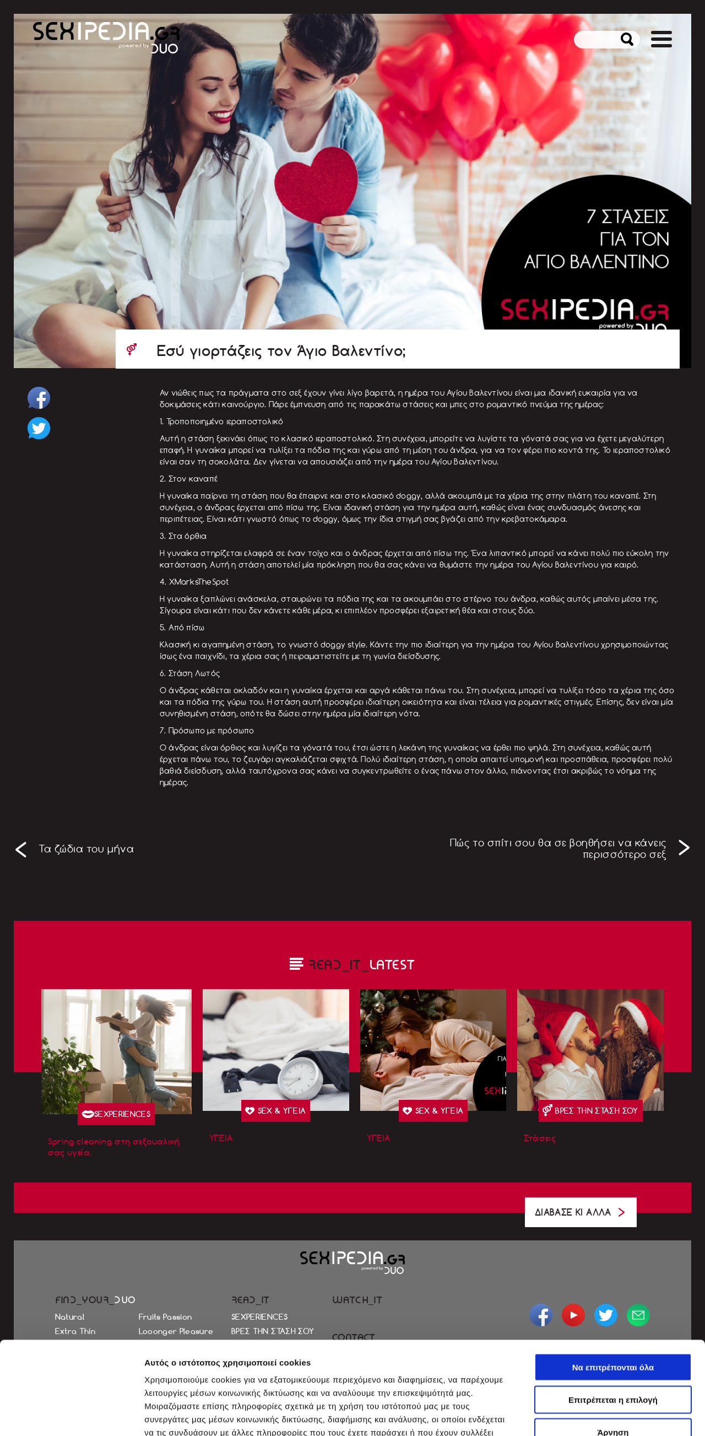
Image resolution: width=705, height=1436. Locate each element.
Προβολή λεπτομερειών (191, 1414)
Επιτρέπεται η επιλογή (613, 1306)
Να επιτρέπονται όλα (613, 1274)
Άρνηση (612, 1339)
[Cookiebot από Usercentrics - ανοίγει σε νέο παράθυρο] (71, 1414)
